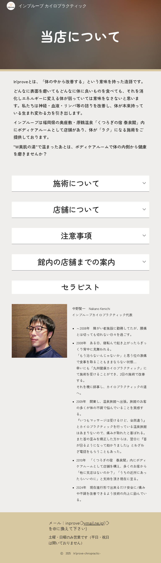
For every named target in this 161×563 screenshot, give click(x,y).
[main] (80, 35)
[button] (144, 183)
